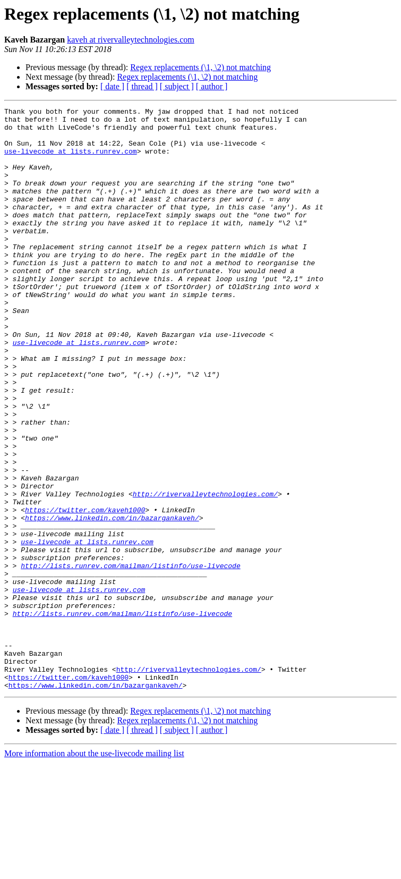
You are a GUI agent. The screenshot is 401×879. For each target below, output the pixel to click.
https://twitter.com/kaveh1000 (85, 591)
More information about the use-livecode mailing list (94, 869)
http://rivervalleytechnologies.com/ (205, 572)
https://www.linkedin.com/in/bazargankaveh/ (112, 600)
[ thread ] (142, 86)
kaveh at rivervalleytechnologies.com (130, 39)
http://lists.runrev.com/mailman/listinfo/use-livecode (130, 658)
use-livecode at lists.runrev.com (70, 160)
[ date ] (112, 86)
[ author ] (212, 86)
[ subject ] (177, 86)
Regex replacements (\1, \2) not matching (200, 67)
